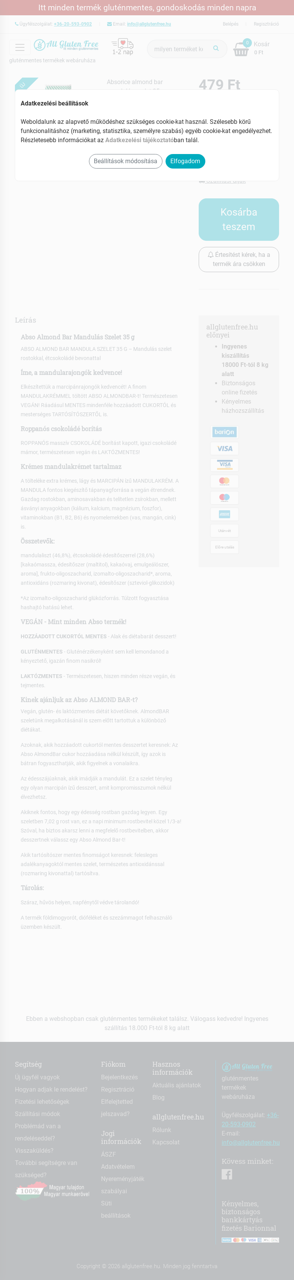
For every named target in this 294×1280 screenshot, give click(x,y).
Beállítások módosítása (125, 161)
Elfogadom (185, 161)
